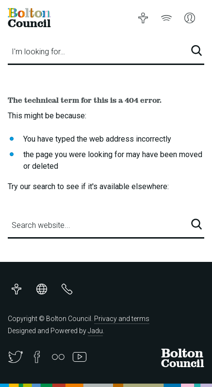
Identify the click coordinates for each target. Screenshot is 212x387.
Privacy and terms (121, 318)
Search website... (41, 225)
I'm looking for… (38, 51)
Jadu (95, 331)
